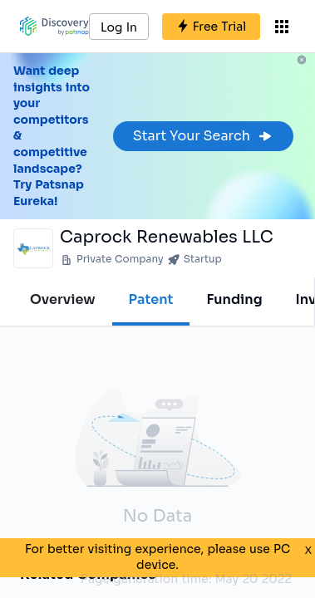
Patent (151, 299)
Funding (234, 299)
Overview (63, 299)
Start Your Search (203, 136)
